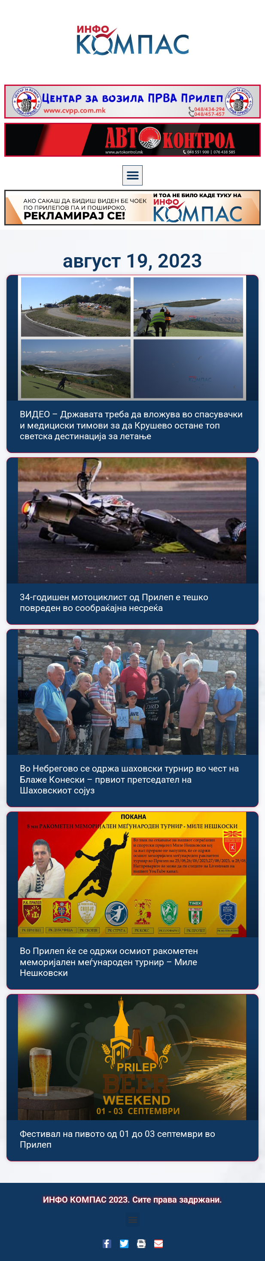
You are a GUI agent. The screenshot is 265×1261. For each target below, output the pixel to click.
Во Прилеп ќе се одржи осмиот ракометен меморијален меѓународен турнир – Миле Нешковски (109, 962)
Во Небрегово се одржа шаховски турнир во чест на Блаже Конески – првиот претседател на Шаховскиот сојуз (129, 779)
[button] (132, 175)
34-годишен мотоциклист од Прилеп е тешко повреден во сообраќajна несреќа (114, 602)
